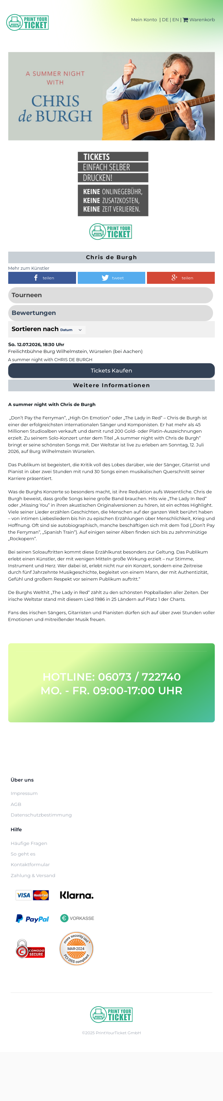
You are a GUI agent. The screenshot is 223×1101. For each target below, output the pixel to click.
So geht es (23, 854)
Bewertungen (34, 313)
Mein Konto (144, 19)
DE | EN (170, 19)
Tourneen (27, 295)
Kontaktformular (30, 864)
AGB (16, 804)
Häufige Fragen (29, 843)
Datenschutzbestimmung (41, 815)
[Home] (27, 22)
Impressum (24, 793)
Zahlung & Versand (33, 875)
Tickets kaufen (111, 370)
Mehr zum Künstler (29, 268)
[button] (42, 278)
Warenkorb (199, 19)
